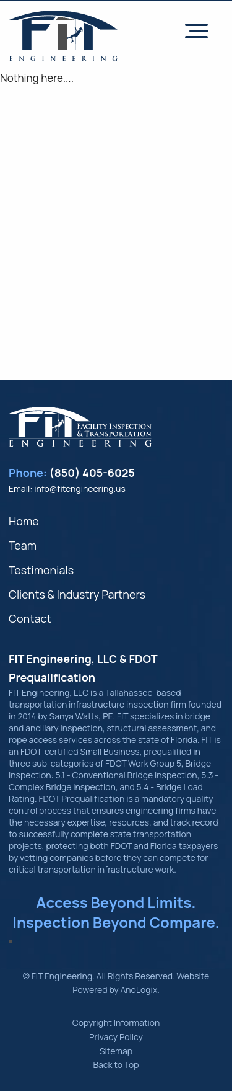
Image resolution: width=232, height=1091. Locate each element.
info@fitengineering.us (80, 488)
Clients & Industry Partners (77, 594)
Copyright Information (116, 1022)
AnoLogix (138, 989)
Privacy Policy (116, 1037)
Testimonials (41, 570)
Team (23, 545)
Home (24, 521)
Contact (30, 618)
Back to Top (116, 1065)
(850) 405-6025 (92, 472)
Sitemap (116, 1051)
